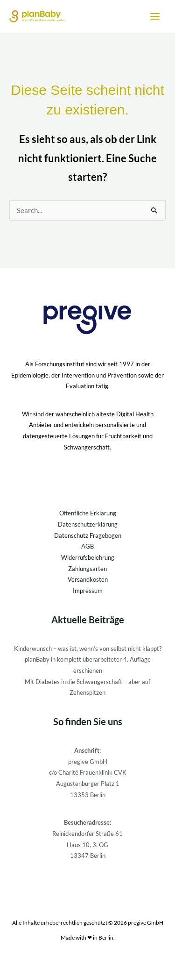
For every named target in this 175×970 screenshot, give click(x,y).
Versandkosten (88, 579)
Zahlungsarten (87, 568)
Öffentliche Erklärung (87, 513)
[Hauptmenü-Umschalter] (155, 16)
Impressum (88, 590)
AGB (87, 546)
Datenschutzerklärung (88, 524)
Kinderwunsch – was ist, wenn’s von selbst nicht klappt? (87, 648)
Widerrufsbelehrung (87, 557)
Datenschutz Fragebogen (87, 535)
